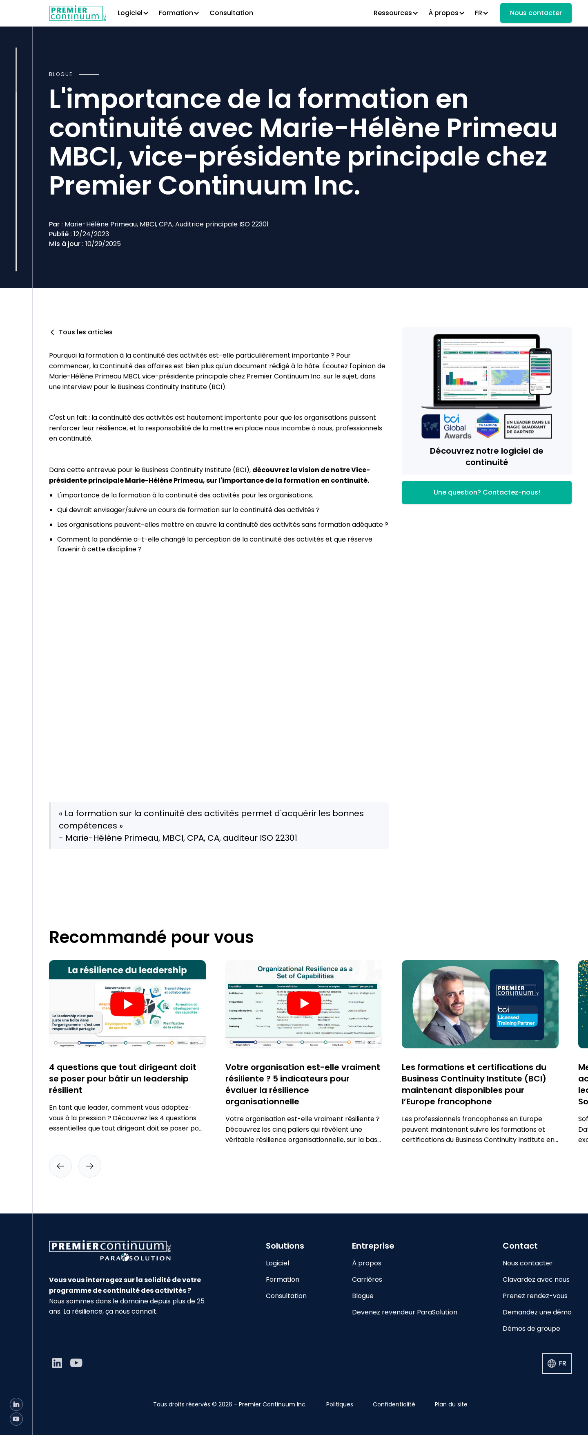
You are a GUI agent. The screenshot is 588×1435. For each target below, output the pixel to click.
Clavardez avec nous (536, 1279)
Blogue (363, 1296)
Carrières (367, 1279)
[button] (133, 13)
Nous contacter (536, 13)
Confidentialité (394, 1404)
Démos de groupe (531, 1328)
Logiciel (277, 1263)
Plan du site (451, 1404)
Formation (282, 1279)
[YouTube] (16, 1419)
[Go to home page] (127, 1251)
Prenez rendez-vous (535, 1296)
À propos (366, 1263)
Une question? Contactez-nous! (487, 492)
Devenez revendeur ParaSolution (404, 1312)
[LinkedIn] (16, 1404)
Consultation (231, 13)
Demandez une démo (537, 1312)
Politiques (339, 1404)
